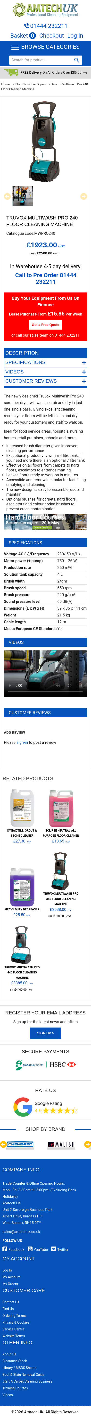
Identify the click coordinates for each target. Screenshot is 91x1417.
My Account (11, 1277)
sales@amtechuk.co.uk (21, 1232)
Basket (23, 35)
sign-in (22, 742)
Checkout (51, 35)
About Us (9, 1354)
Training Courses (15, 1388)
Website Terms (13, 1336)
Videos (45, 372)
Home (5, 84)
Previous (7, 196)
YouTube (36, 1249)
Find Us (8, 1309)
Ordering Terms (14, 1316)
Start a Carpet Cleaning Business (27, 1381)
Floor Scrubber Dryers (31, 84)
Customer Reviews (45, 381)
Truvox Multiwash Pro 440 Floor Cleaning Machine (22, 973)
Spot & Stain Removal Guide (23, 1375)
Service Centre (13, 1329)
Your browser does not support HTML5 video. (45, 673)
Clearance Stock (14, 1361)
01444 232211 (48, 26)
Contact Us (10, 1302)
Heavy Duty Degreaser (22, 909)
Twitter (58, 1249)
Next (83, 196)
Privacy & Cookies (15, 1322)
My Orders (10, 1284)
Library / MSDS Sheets (19, 1368)
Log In (75, 35)
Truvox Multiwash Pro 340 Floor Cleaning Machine (61, 899)
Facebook (13, 1249)
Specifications (45, 362)
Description (22, 353)
